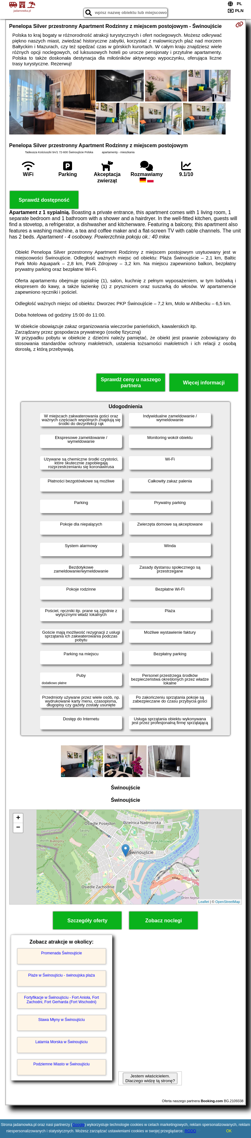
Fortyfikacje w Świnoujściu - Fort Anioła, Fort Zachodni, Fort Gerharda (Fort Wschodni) (61, 999)
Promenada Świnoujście (61, 953)
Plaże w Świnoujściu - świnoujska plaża (61, 975)
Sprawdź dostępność (44, 200)
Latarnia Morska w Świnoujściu (61, 1042)
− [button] (18, 828)
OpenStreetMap (227, 902)
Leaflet (203, 902)
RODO (190, 1131)
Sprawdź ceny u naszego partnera (131, 382)
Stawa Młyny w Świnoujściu (61, 1019)
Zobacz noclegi (163, 920)
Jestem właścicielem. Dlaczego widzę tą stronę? (150, 1078)
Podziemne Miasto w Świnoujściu (61, 1064)
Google (78, 1124)
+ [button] (18, 818)
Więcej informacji (203, 382)
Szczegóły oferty (87, 920)
